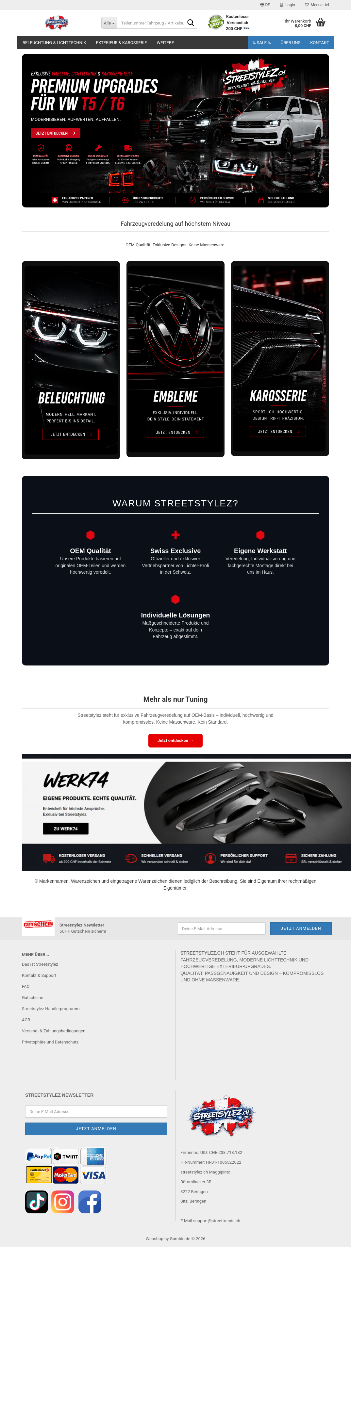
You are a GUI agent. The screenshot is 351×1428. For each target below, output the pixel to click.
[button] (265, 5)
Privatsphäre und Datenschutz (50, 1042)
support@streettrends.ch (216, 1220)
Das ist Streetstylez (40, 964)
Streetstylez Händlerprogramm (51, 1008)
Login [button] (287, 5)
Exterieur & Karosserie (121, 42)
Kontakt (319, 42)
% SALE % (262, 42)
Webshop (154, 1238)
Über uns (291, 42)
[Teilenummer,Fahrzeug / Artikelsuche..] (109, 23)
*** (246, 28)
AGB (26, 1019)
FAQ (25, 986)
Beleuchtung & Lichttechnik (54, 42)
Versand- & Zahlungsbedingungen (53, 1030)
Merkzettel (317, 5)
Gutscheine (32, 997)
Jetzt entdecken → (175, 740)
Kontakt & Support (39, 975)
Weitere (165, 42)
